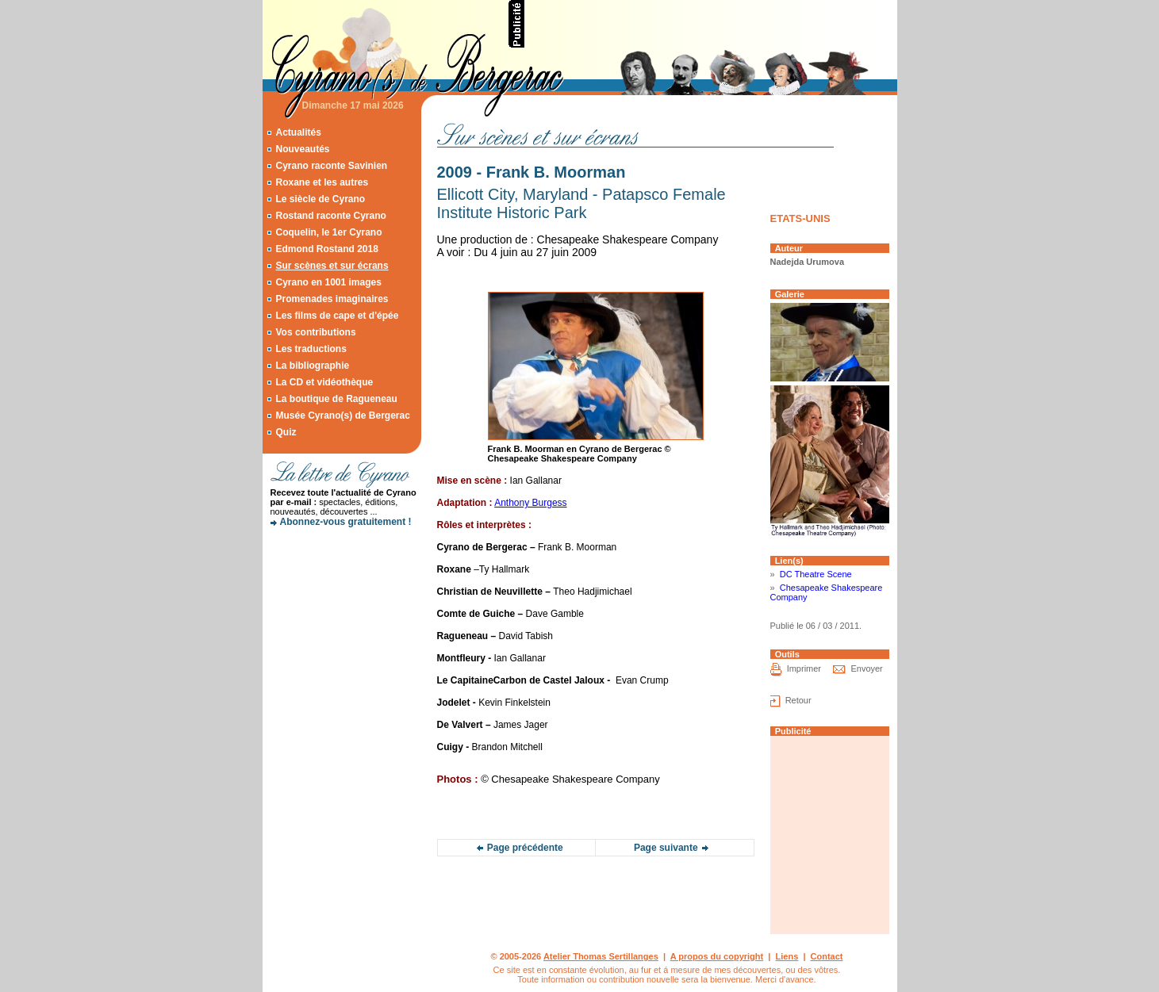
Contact (827, 956)
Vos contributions (315, 332)
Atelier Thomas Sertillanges (600, 956)
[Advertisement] (711, 24)
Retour (798, 700)
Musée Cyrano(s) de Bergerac (342, 415)
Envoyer (866, 668)
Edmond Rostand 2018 (326, 249)
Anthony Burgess (530, 502)
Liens (787, 956)
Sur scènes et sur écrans (331, 265)
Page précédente (525, 847)
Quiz (285, 432)
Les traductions (310, 348)
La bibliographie (312, 365)
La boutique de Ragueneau (336, 398)
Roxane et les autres (321, 182)
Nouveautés (302, 149)
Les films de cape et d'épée (336, 315)
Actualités (297, 132)
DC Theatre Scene (816, 574)
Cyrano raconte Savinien (331, 165)
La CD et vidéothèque (324, 382)
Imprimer (804, 668)
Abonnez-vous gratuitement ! (346, 521)
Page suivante (666, 847)
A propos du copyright (717, 956)
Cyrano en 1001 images (328, 282)
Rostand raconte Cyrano (330, 215)
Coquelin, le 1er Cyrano (328, 232)
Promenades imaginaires (331, 298)
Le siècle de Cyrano (320, 199)
